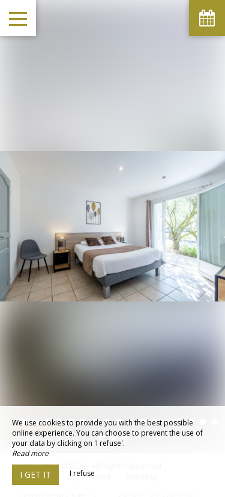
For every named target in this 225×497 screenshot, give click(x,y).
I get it (35, 474)
